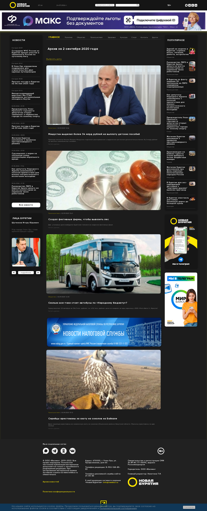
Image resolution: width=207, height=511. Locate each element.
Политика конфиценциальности (59, 492)
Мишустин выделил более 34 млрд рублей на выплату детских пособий (94, 134)
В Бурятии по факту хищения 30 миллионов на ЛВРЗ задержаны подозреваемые (177, 83)
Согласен (189, 507)
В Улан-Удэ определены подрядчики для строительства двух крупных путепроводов (24, 69)
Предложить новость (105, 5)
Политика (68, 37)
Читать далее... (54, 144)
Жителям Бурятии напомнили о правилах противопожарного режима (24, 141)
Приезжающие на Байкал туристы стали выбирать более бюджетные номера (176, 155)
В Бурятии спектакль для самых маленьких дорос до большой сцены (178, 201)
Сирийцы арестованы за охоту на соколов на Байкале (82, 418)
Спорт (134, 37)
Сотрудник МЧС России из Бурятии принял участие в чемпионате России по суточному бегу (25, 53)
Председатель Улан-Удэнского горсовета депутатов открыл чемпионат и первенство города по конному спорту (26, 112)
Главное (54, 37)
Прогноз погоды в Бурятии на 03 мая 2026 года (26, 127)
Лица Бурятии (22, 218)
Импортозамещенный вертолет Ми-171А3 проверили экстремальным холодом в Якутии (26, 96)
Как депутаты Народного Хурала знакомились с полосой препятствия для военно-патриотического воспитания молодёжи (25, 172)
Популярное (176, 40)
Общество (81, 37)
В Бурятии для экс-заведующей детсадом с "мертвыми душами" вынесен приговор (177, 186)
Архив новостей (51, 482)
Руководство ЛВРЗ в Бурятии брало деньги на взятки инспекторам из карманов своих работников (25, 190)
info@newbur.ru (110, 482)
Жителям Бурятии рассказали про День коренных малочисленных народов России (176, 171)
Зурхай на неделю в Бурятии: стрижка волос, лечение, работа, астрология (178, 51)
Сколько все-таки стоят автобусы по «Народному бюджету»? (87, 302)
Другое (155, 37)
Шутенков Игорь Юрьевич (25, 223)
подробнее (26, 273)
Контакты (144, 37)
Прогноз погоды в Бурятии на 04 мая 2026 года (26, 83)
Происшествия (96, 37)
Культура (124, 37)
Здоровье (112, 37)
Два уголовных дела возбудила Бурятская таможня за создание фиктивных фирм (80, 225)
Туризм (169, 162)
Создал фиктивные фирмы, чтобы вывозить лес (78, 219)
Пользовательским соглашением (118, 508)
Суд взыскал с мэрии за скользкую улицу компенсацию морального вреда (25, 156)
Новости (18, 40)
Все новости (26, 205)
